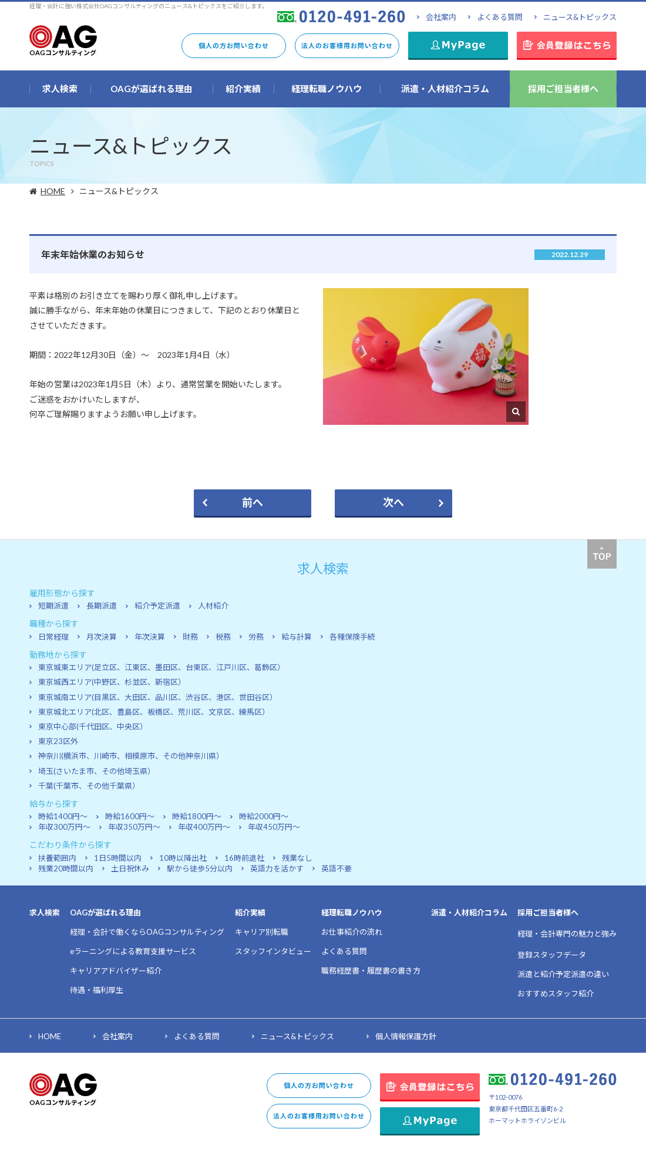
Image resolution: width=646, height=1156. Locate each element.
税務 (223, 636)
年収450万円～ (274, 826)
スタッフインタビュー (273, 951)
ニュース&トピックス (580, 17)
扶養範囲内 (57, 858)
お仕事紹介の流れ (351, 932)
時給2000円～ (263, 816)
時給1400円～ (63, 816)
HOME (54, 191)
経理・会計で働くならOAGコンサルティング (147, 932)
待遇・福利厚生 (96, 990)
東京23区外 (58, 741)
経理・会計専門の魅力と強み (567, 933)
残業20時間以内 (65, 868)
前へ (252, 502)
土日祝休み (130, 868)
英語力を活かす (277, 868)
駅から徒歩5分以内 (200, 868)
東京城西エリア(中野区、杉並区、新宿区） (112, 682)
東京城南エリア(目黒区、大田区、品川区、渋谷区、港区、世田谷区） (157, 697)
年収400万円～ (204, 826)
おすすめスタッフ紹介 (555, 993)
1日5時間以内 (118, 858)
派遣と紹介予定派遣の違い (563, 974)
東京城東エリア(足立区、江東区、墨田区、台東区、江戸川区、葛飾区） (161, 667)
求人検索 (44, 912)
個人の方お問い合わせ (233, 45)
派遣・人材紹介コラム (469, 912)
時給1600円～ (129, 816)
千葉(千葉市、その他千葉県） (89, 785)
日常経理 (53, 636)
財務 (190, 636)
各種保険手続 (352, 636)
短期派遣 (53, 605)
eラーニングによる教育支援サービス (133, 951)
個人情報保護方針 (405, 1036)
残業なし (297, 858)
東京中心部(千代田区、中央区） (92, 726)
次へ (393, 502)
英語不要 (336, 868)
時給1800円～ (196, 816)
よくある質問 (500, 17)
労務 (256, 636)
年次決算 (149, 636)
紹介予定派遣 (157, 605)
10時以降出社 (183, 858)
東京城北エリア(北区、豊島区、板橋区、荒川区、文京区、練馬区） (154, 711)
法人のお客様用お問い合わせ (347, 45)
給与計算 (296, 636)
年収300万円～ (64, 826)
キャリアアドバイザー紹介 (116, 970)
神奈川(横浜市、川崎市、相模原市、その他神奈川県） (131, 755)
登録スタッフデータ (551, 954)
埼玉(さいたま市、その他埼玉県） (96, 771)
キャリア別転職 (261, 932)
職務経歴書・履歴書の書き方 (370, 970)
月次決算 (101, 636)
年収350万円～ (134, 826)
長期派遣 (101, 605)
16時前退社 (244, 858)
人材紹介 (213, 605)
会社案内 (441, 17)
